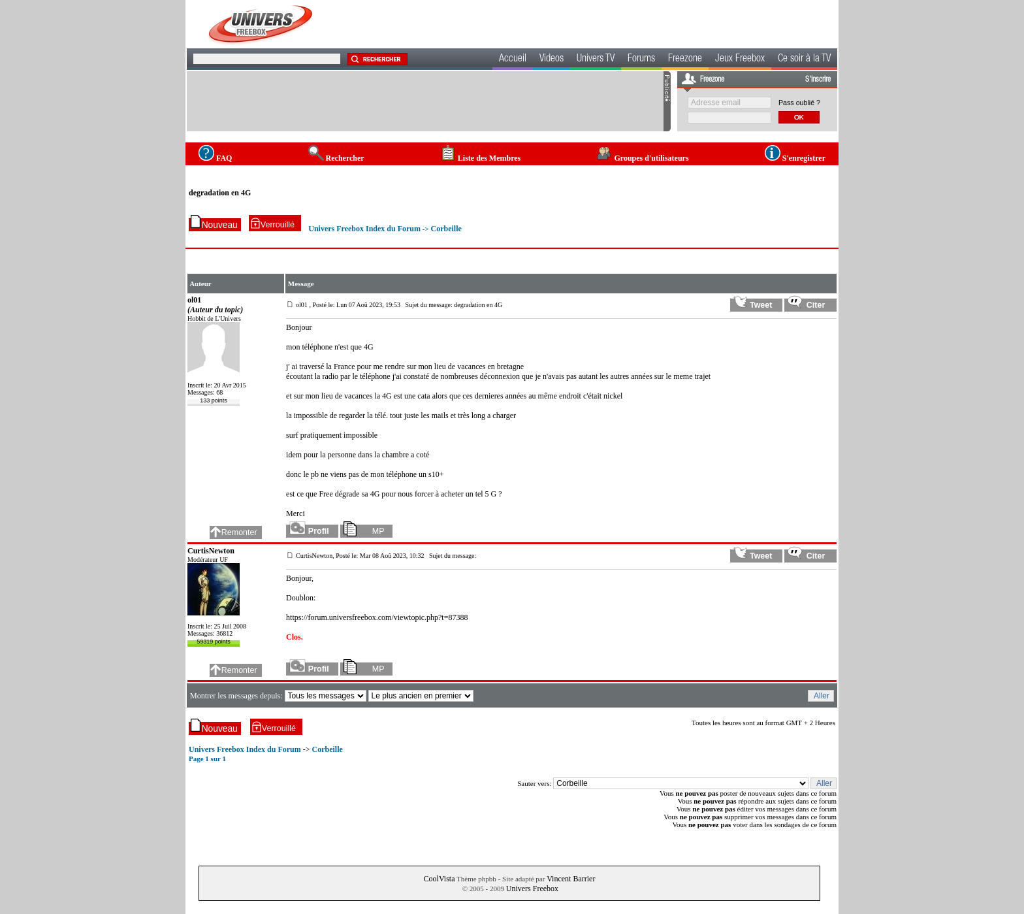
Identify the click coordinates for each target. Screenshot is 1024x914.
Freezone (685, 59)
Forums (641, 59)
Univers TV (596, 59)
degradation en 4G (220, 192)
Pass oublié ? (799, 102)
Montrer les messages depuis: (237, 695)
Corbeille (445, 228)
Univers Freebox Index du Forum (364, 228)
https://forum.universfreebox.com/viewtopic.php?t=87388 (377, 617)
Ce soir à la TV (804, 59)
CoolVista (439, 878)
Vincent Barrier (571, 878)
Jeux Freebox (740, 59)
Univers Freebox (532, 888)
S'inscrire (818, 80)
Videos (551, 59)
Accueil (512, 59)
